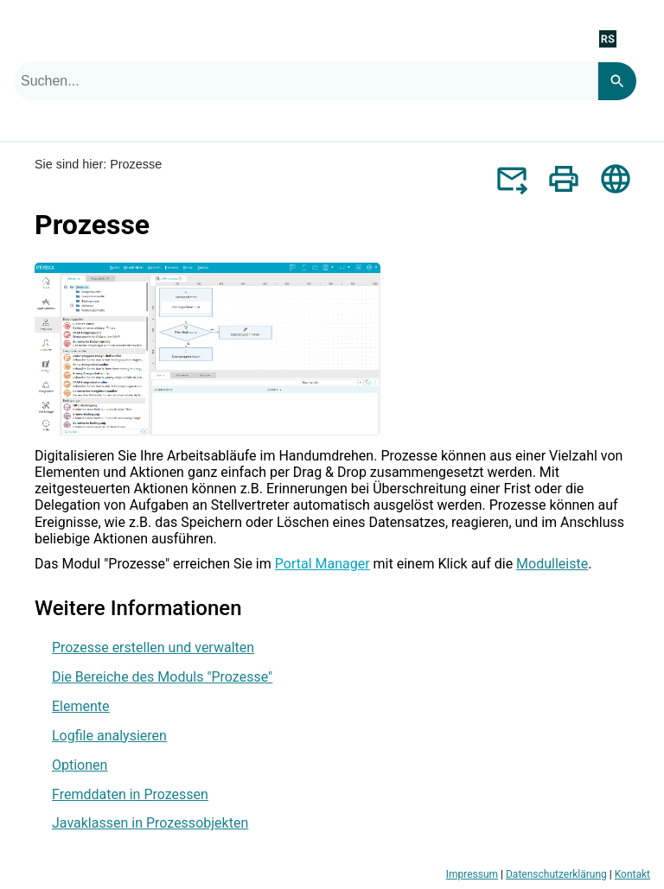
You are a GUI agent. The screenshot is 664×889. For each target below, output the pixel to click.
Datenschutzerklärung (556, 874)
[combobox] (305, 81)
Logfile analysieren (109, 735)
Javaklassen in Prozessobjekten (150, 823)
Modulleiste (552, 564)
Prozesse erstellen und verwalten (153, 647)
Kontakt (632, 874)
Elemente (81, 706)
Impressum (472, 874)
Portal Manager (322, 564)
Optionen (79, 765)
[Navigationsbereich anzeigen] (640, 38)
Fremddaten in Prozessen (130, 794)
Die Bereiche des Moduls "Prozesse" (162, 677)
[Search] (616, 81)
